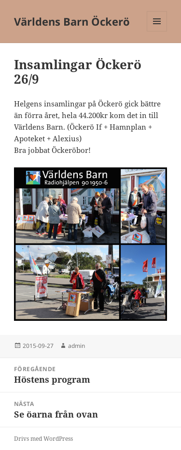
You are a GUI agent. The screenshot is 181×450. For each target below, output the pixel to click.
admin (76, 346)
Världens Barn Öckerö (72, 21)
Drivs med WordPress (43, 439)
